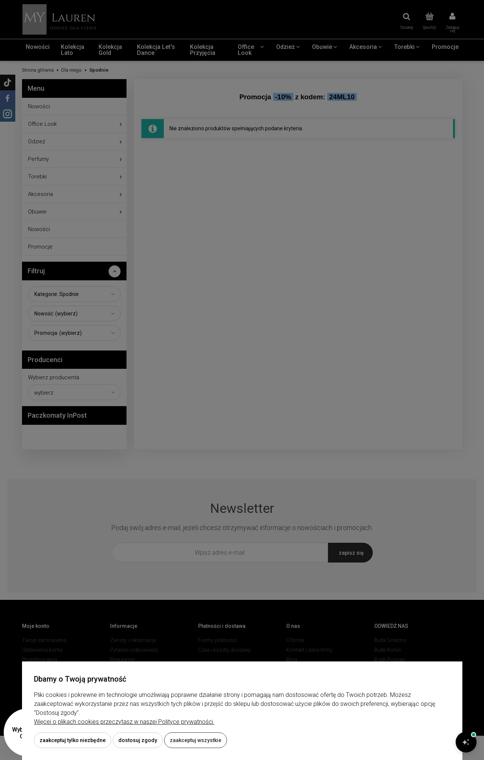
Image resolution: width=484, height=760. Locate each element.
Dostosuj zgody (137, 740)
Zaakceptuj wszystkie (195, 740)
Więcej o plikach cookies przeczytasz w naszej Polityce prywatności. (124, 721)
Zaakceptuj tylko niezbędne (73, 740)
